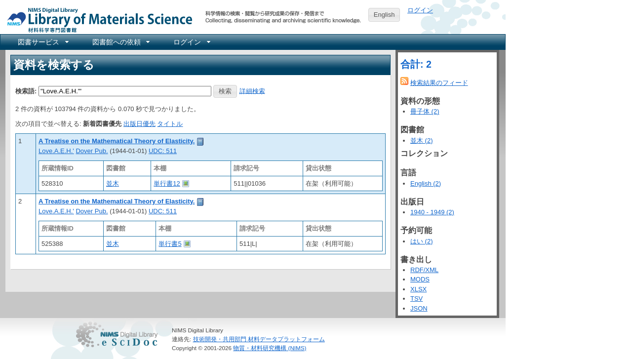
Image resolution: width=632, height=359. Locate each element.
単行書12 (167, 183)
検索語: (26, 90)
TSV (416, 298)
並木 (112, 183)
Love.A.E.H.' (56, 151)
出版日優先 (139, 123)
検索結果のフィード (439, 82)
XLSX (418, 289)
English (384, 14)
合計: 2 (416, 64)
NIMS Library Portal (97, 19)
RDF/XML (424, 270)
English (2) (425, 183)
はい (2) (421, 241)
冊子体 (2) (424, 111)
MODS (420, 279)
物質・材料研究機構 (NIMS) (269, 348)
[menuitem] (42, 42)
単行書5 (169, 243)
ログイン (420, 10)
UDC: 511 (163, 151)
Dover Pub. (92, 151)
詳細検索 (252, 90)
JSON (419, 308)
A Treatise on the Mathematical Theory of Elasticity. (117, 141)
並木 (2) (421, 140)
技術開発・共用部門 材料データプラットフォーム (259, 339)
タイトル (170, 123)
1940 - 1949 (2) (432, 212)
